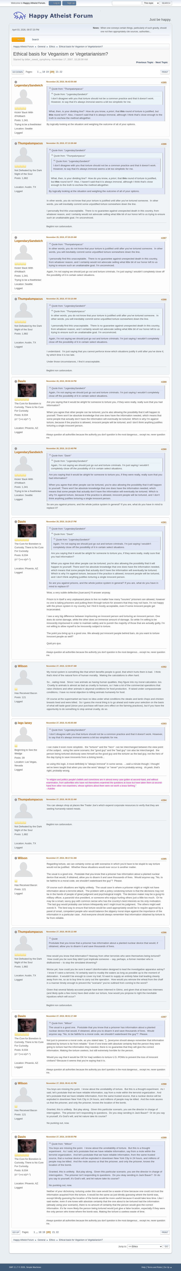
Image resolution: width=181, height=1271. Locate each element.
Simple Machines (33, 1267)
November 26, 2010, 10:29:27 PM (61, 521)
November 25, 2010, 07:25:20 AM (61, 237)
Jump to (122, 1246)
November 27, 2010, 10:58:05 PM (61, 1137)
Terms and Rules (154, 1267)
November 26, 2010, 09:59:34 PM (61, 381)
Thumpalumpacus (30, 143)
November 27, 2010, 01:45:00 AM (61, 723)
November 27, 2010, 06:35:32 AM (61, 799)
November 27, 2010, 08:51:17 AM (61, 1016)
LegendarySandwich (29, 85)
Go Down (18, 72)
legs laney (25, 722)
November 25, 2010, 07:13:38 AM (61, 143)
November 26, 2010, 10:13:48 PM (61, 448)
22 (61, 71)
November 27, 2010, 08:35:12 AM (61, 932)
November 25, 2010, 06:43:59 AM (61, 82)
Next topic (162, 62)
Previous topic (145, 62)
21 (57, 71)
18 (43, 71)
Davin (22, 381)
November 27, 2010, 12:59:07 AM (61, 666)
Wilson (22, 666)
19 (47, 71)
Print (165, 72)
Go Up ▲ (168, 1267)
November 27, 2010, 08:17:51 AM (61, 858)
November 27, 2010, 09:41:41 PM (61, 1083)
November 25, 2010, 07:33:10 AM (61, 299)
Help (144, 1267)
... (40, 71)
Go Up (16, 1232)
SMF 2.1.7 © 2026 (17, 1267)
